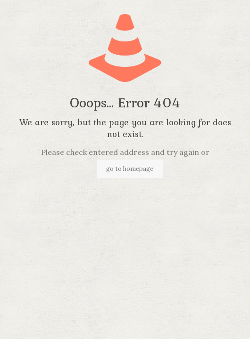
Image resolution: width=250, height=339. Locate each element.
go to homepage (129, 169)
